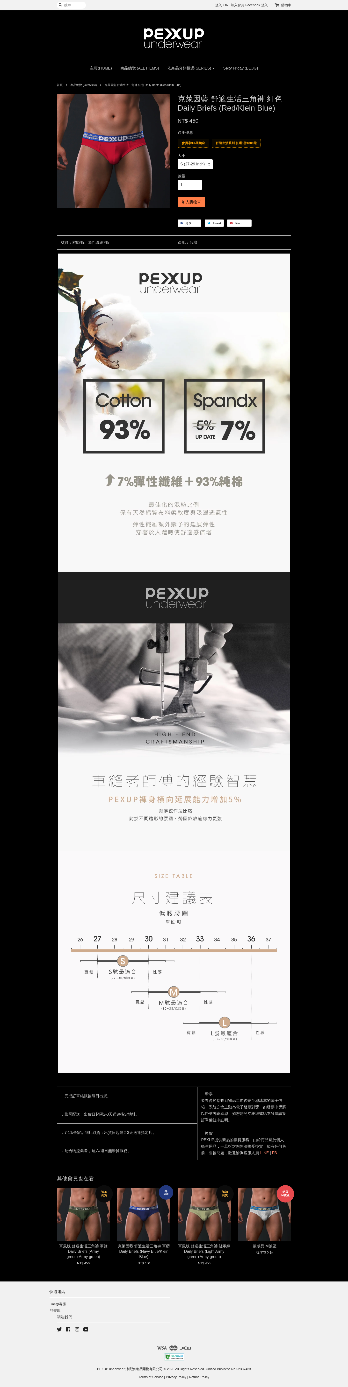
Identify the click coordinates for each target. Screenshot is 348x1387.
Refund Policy (199, 1377)
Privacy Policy (176, 1377)
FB (274, 1153)
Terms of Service (151, 1377)
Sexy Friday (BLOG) (240, 68)
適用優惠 (185, 132)
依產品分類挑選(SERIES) (191, 68)
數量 (181, 176)
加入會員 (237, 5)
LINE (264, 1153)
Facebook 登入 (256, 5)
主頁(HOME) (101, 68)
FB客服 (55, 1310)
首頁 (60, 85)
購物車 (286, 5)
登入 (218, 5)
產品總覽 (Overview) (83, 85)
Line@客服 (58, 1304)
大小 (181, 156)
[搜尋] (71, 5)
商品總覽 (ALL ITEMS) (139, 68)
